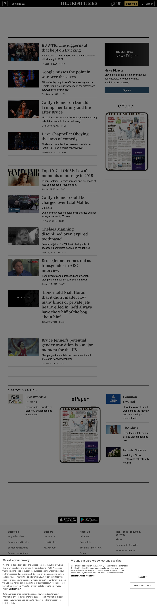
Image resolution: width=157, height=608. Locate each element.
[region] (78, 581)
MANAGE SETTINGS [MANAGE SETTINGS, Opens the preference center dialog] (142, 585)
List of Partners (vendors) (82, 576)
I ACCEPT (142, 577)
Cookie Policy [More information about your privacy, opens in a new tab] (15, 589)
